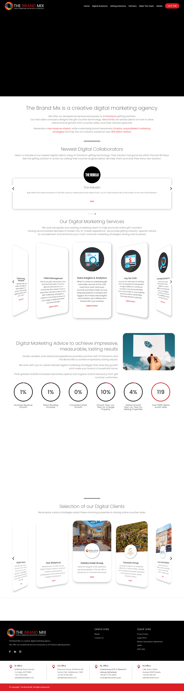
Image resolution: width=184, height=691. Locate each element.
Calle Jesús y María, (150, 669)
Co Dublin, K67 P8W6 (23, 672)
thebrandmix (68, 677)
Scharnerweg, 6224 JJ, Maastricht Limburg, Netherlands (113, 671)
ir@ (144, 677)
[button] (13, 188)
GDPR (139, 645)
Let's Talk (172, 5)
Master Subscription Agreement (150, 641)
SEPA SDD (141, 649)
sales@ (60, 677)
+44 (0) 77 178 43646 (108, 675)
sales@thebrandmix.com (24, 677)
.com (75, 677)
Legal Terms (142, 638)
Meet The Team (146, 6)
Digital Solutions (100, 6)
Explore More (21, 299)
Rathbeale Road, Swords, (24, 669)
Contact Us (98, 638)
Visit (92, 204)
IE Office (18, 666)
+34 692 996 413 (149, 675)
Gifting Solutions (118, 6)
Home (87, 6)
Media (159, 6)
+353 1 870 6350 (21, 675)
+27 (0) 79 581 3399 (65, 675)
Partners (133, 6)
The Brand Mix (26, 687)
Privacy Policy (142, 634)
